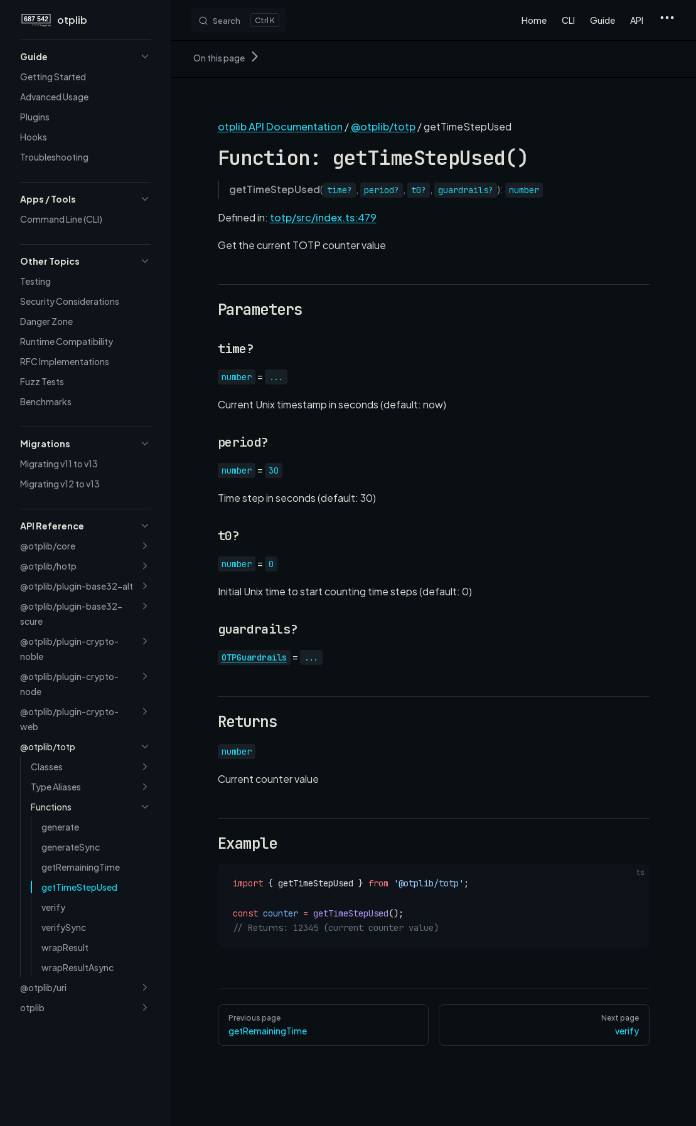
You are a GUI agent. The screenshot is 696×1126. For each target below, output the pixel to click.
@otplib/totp (383, 126)
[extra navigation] (667, 20)
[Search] (238, 20)
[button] (85, 56)
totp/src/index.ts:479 (323, 217)
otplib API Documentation (280, 126)
